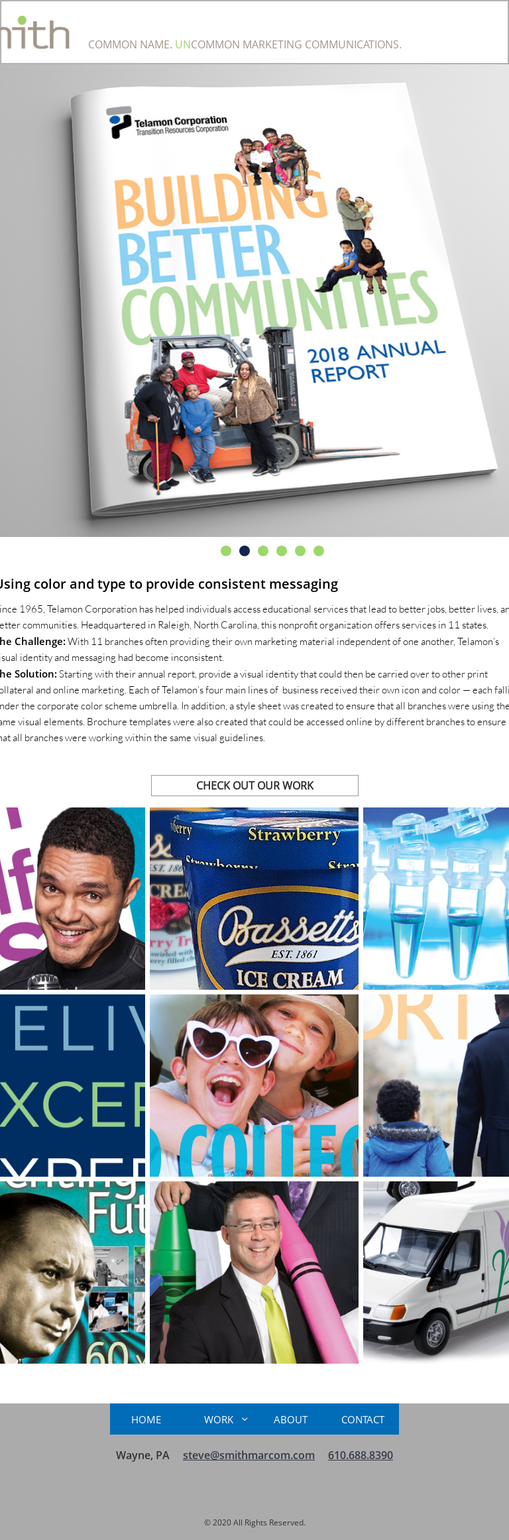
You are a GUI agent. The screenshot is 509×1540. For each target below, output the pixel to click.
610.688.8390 (360, 1455)
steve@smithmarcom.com (249, 1455)
